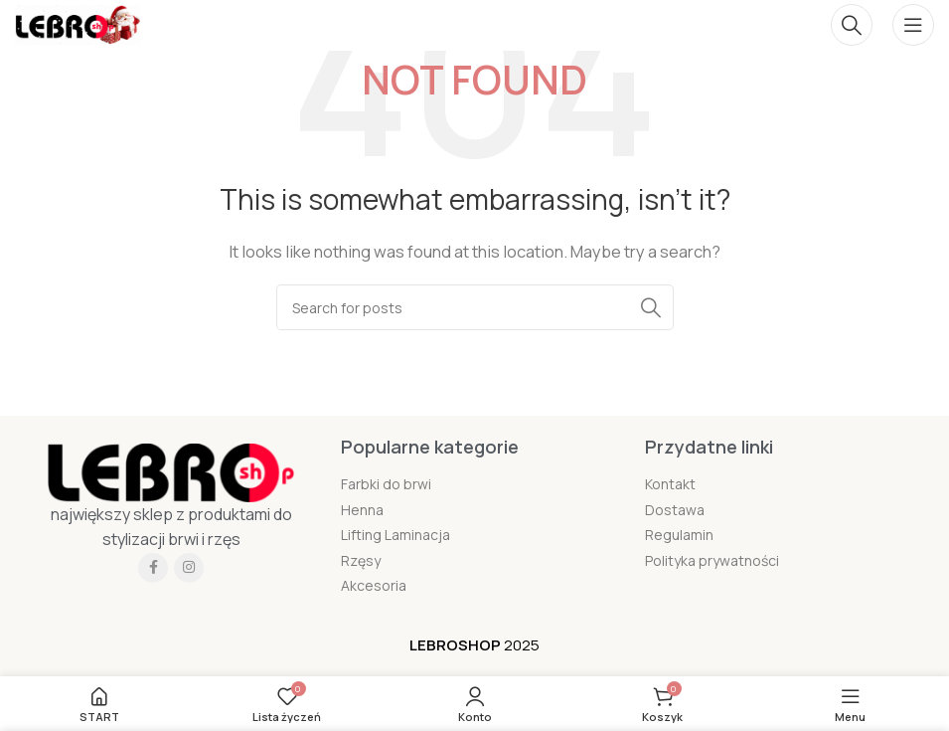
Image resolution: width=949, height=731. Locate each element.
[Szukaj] (851, 25)
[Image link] (171, 470)
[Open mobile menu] (913, 25)
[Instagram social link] (189, 568)
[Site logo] (77, 23)
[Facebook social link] (153, 568)
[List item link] (474, 484)
